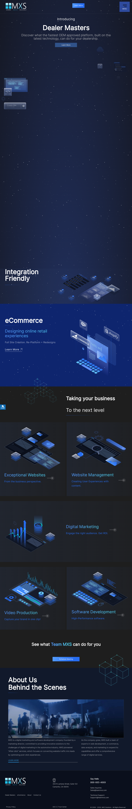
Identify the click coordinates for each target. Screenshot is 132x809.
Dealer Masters (10, 795)
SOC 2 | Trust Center (60, 807)
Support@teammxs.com (99, 797)
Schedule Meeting (66, 659)
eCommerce (21, 795)
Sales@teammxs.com (98, 790)
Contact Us (37, 795)
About (29, 795)
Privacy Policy (11, 807)
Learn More (78, 5)
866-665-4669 (98, 782)
